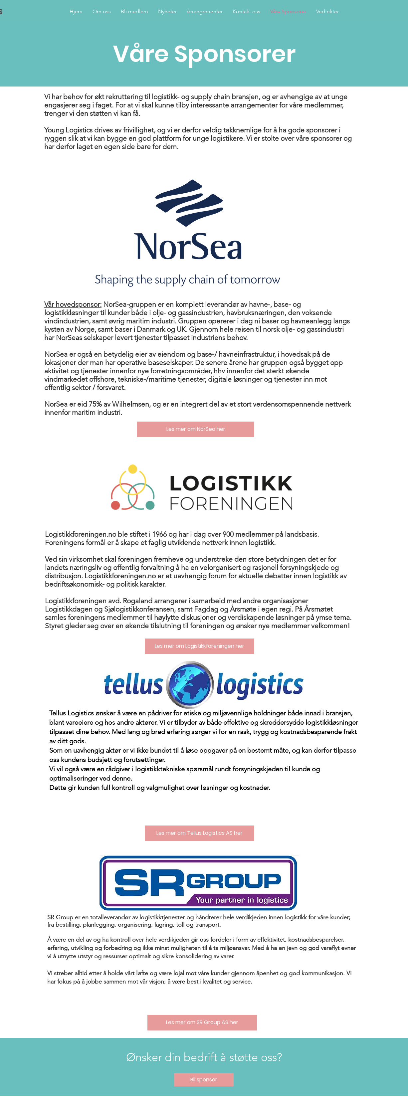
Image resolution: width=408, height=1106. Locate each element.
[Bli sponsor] (204, 1079)
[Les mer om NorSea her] (195, 429)
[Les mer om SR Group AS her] (202, 1022)
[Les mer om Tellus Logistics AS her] (199, 833)
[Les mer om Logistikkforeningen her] (199, 646)
